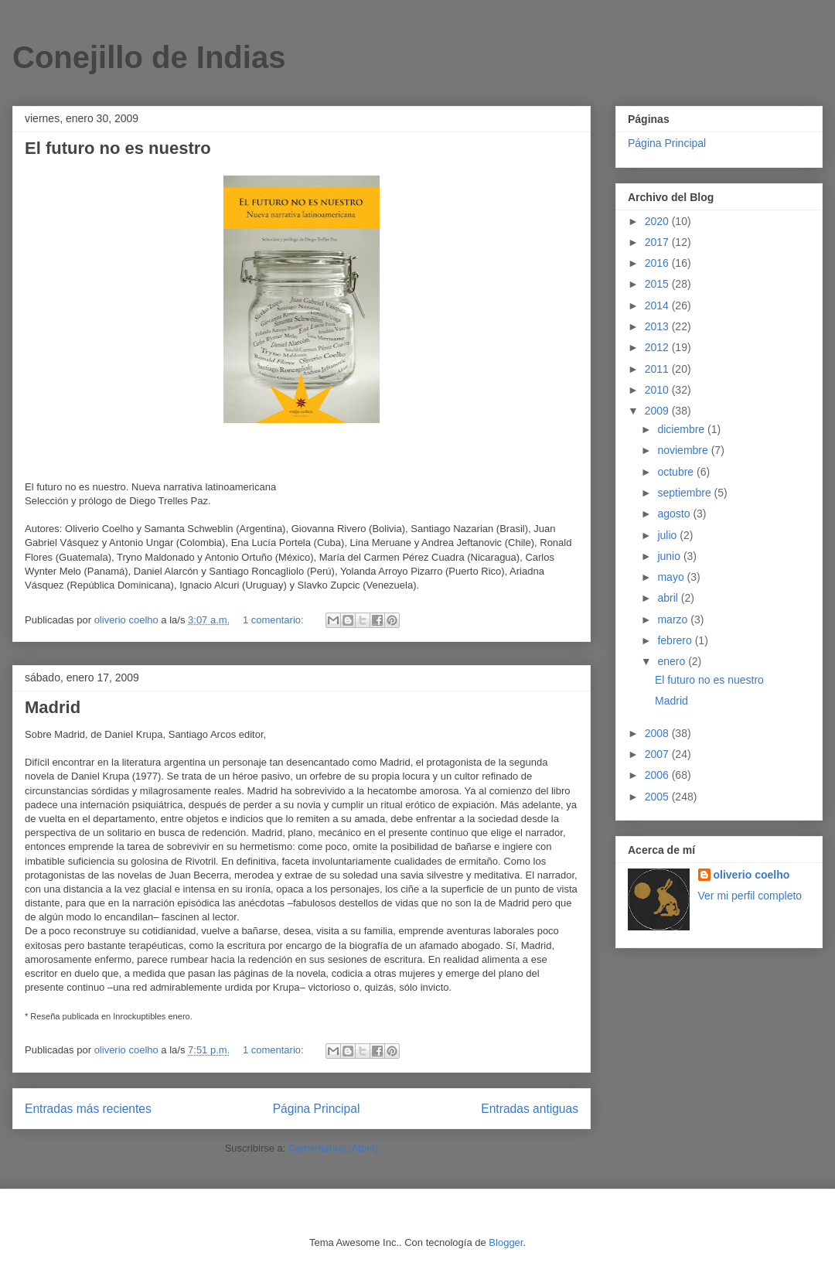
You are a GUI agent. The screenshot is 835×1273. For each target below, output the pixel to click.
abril (668, 598)
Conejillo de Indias (148, 57)
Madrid (52, 707)
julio (668, 535)
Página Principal (316, 1108)
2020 (658, 221)
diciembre (682, 429)
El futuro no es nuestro (118, 148)
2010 (658, 390)
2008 (658, 733)
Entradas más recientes (88, 1108)
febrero (675, 640)
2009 (658, 410)
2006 (658, 775)
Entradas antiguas (529, 1108)
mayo (672, 577)
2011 (658, 369)
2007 (658, 754)
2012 (658, 347)
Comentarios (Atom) (333, 1148)
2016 (658, 263)
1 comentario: (274, 620)
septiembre (685, 492)
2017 (658, 242)
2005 (658, 796)
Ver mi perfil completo (750, 895)
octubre (677, 472)
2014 (658, 305)
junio (670, 556)
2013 (658, 326)
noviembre (684, 450)
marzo (673, 619)
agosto (675, 513)
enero (672, 661)
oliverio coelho (752, 875)
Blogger (506, 1242)
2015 (658, 284)
